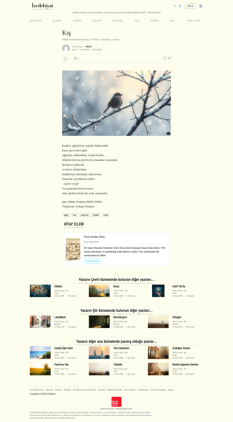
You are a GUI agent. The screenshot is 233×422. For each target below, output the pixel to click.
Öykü (137, 20)
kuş (74, 215)
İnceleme (117, 20)
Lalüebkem (60, 317)
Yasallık (101, 390)
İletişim (67, 390)
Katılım (58, 390)
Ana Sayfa (35, 20)
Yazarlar (49, 390)
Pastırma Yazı (61, 364)
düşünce (84, 215)
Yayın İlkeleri (130, 390)
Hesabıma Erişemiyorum (84, 390)
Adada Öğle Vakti (63, 348)
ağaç (66, 215)
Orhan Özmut (77, 46)
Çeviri (74, 49)
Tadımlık (117, 364)
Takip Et (88, 46)
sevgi (105, 215)
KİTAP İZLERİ (194, 20)
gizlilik (96, 215)
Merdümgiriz (120, 317)
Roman (155, 20)
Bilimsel (57, 20)
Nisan (116, 286)
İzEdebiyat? (143, 390)
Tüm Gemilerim (121, 348)
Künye (171, 390)
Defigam (176, 317)
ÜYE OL (190, 6)
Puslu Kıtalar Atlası (94, 236)
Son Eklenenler (37, 390)
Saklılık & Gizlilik (114, 390)
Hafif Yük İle (178, 286)
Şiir (171, 20)
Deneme (77, 20)
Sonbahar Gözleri (181, 348)
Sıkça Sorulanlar (158, 390)
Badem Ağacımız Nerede (185, 364)
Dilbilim (58, 286)
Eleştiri (97, 20)
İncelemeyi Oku (92, 261)
